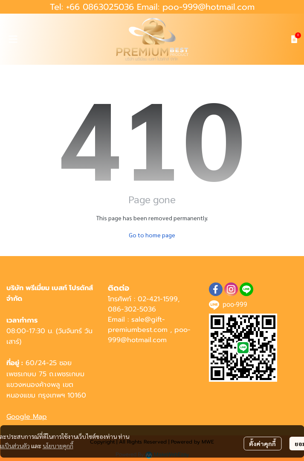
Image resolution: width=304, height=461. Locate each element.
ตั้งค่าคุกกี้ (262, 443)
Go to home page (152, 235)
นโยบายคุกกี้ (58, 445)
